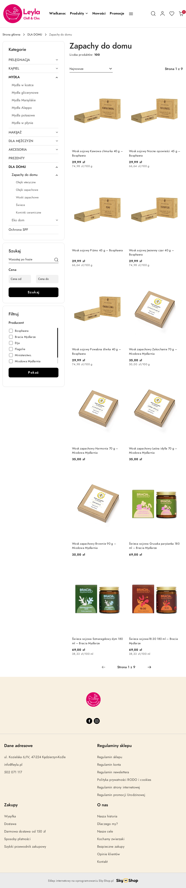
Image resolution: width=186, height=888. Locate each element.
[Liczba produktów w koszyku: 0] (180, 14)
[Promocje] (117, 13)
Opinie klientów (108, 854)
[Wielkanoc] (57, 13)
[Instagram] (97, 721)
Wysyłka (10, 816)
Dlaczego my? (107, 824)
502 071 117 (13, 772)
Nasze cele (105, 831)
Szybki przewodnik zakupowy (25, 846)
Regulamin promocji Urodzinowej (121, 795)
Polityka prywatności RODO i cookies (124, 779)
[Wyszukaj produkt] (33, 260)
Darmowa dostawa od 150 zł (25, 831)
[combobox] (91, 68)
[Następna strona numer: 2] (149, 667)
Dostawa (10, 824)
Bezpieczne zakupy (110, 846)
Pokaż (33, 372)
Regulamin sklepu (109, 757)
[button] (79, 13)
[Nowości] (99, 13)
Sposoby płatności (17, 839)
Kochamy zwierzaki (110, 839)
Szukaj (34, 292)
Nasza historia (107, 816)
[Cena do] (47, 279)
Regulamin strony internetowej (118, 787)
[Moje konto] (162, 14)
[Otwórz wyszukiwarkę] (153, 14)
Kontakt (102, 861)
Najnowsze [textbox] (76, 69)
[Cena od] (20, 279)
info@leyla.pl (13, 764)
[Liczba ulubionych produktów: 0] (171, 14)
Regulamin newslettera (113, 772)
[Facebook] (89, 721)
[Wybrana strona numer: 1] (126, 667)
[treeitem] (33, 60)
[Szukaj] (56, 260)
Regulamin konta (109, 764)
